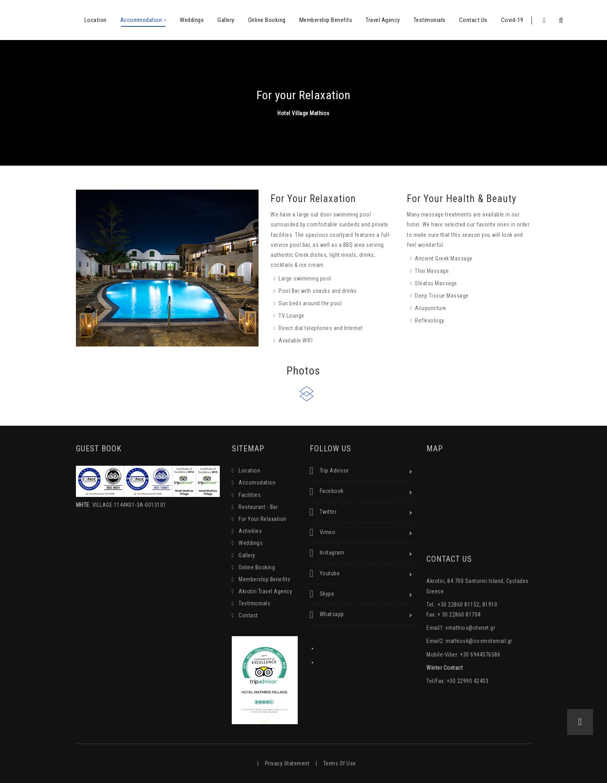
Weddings (251, 543)
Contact (248, 615)
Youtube (325, 574)
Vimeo (323, 532)
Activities (250, 531)
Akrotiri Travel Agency (265, 591)
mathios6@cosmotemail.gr (479, 641)
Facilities (250, 495)
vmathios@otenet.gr (470, 628)
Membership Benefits (265, 579)
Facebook (327, 492)
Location (249, 470)
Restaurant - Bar (258, 507)
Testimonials (254, 603)
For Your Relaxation (263, 519)
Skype (322, 594)
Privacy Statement (287, 763)
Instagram (327, 553)
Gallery (247, 555)
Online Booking (257, 567)
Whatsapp (327, 615)
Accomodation (257, 482)
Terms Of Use (339, 763)
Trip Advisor (329, 471)
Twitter (323, 512)
